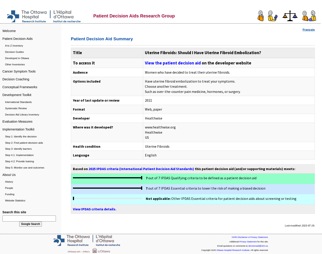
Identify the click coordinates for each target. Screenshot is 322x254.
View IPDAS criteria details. (94, 209)
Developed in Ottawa (17, 58)
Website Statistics (15, 200)
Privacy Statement (248, 241)
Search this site (14, 212)
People (9, 188)
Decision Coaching (15, 79)
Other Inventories (15, 64)
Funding (10, 194)
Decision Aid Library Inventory (22, 114)
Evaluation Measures (17, 121)
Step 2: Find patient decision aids (24, 142)
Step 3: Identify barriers (18, 148)
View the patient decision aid (173, 63)
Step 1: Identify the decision (21, 136)
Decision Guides (14, 52)
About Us (9, 175)
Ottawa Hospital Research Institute (233, 250)
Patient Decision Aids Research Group (134, 15)
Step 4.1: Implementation (19, 155)
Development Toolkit (16, 95)
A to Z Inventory (14, 45)
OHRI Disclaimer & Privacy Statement (250, 237)
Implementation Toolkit (18, 129)
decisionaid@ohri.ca (258, 246)
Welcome (9, 31)
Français (309, 29)
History (9, 181)
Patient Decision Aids (17, 39)
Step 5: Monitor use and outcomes (24, 167)
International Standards (18, 102)
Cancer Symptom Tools (19, 71)
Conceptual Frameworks (19, 87)
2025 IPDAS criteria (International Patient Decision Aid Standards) (141, 168)
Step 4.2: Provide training (19, 161)
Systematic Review (16, 108)
